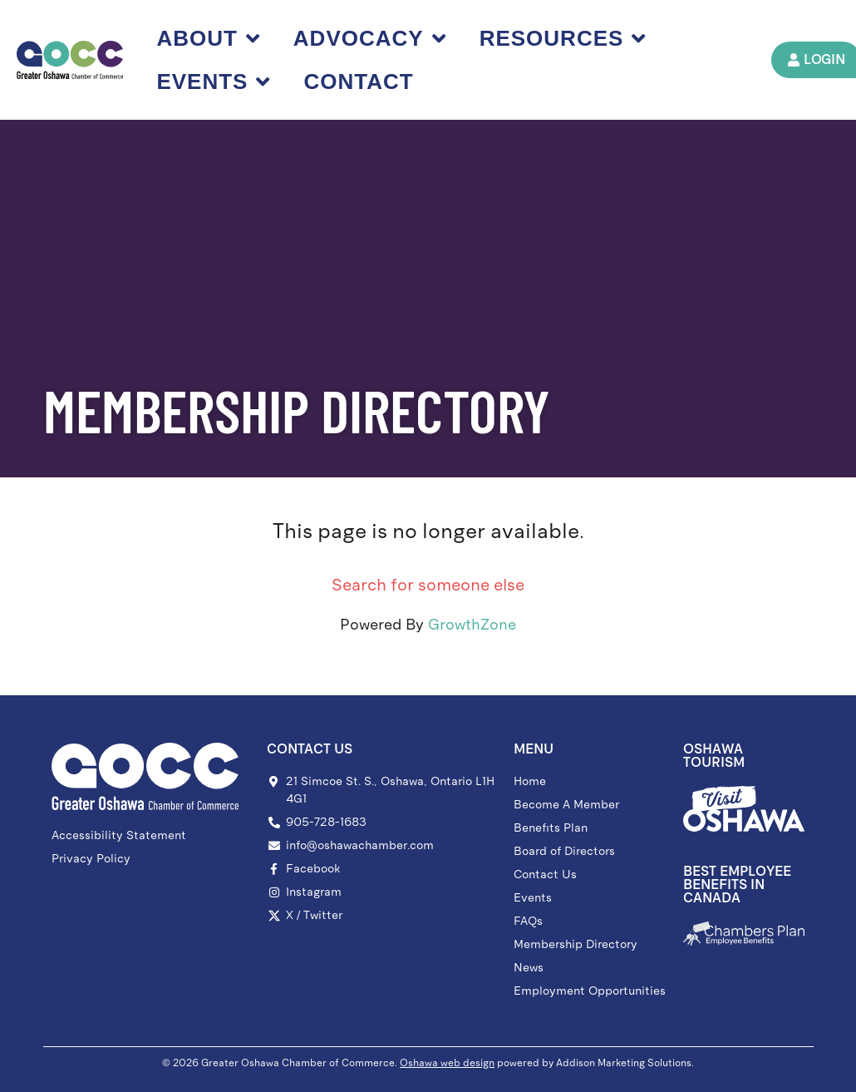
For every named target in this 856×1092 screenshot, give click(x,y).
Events (214, 81)
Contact (359, 81)
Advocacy (369, 38)
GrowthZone (472, 624)
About (208, 38)
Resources (563, 38)
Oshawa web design (447, 1063)
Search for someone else (428, 585)
